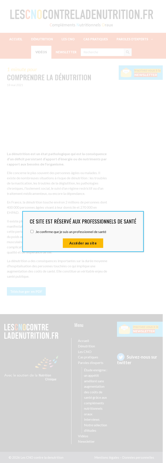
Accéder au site (83, 243)
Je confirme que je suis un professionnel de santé (71, 232)
